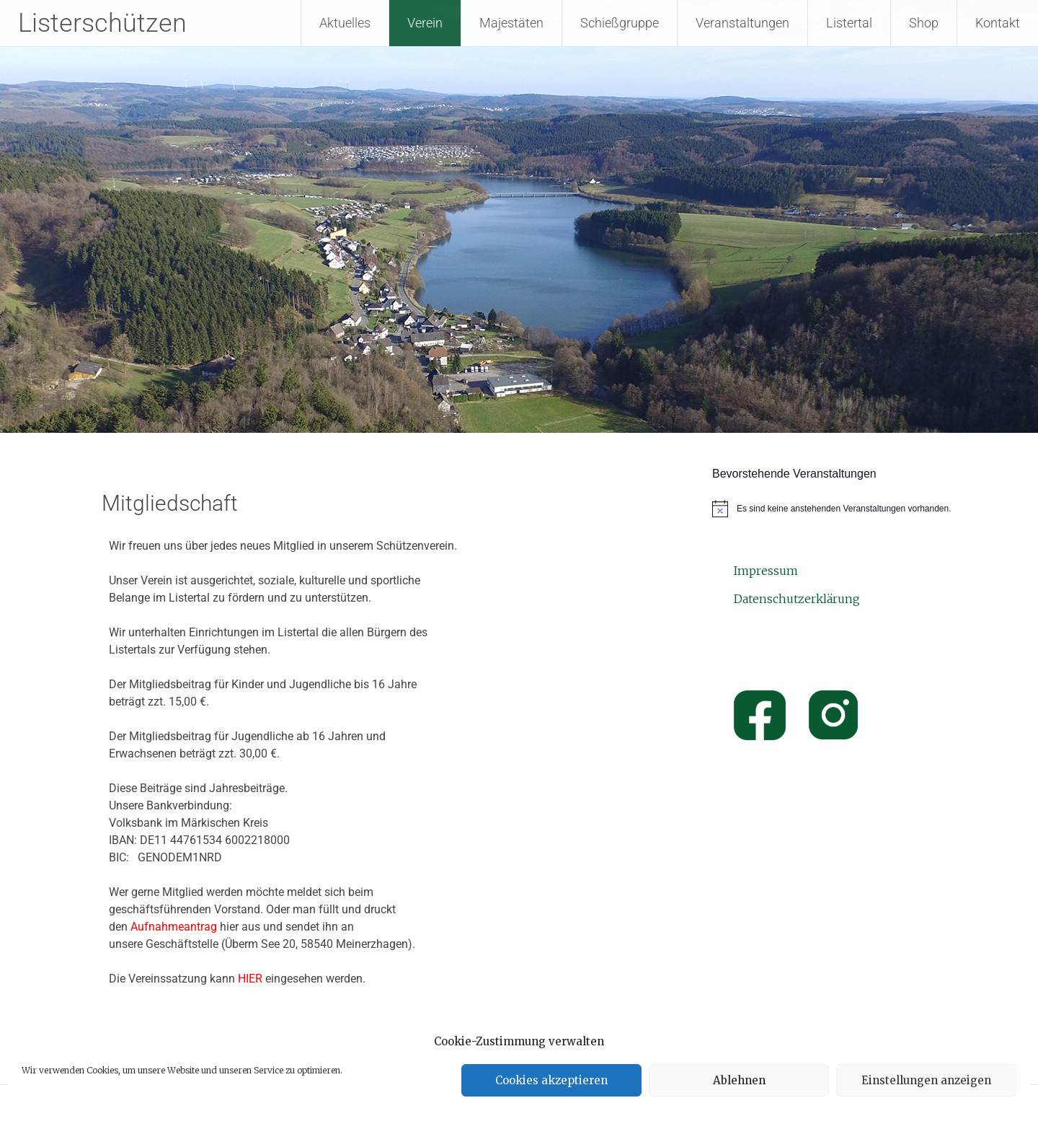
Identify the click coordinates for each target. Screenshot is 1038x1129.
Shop (924, 22)
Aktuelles (345, 22)
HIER (250, 978)
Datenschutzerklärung (797, 599)
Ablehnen (739, 1080)
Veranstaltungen (742, 22)
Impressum (766, 570)
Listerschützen (102, 23)
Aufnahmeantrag (173, 926)
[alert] (835, 508)
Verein (425, 22)
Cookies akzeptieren (551, 1080)
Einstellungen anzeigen (926, 1080)
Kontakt (997, 22)
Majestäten (511, 22)
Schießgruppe (619, 22)
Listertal (849, 22)
